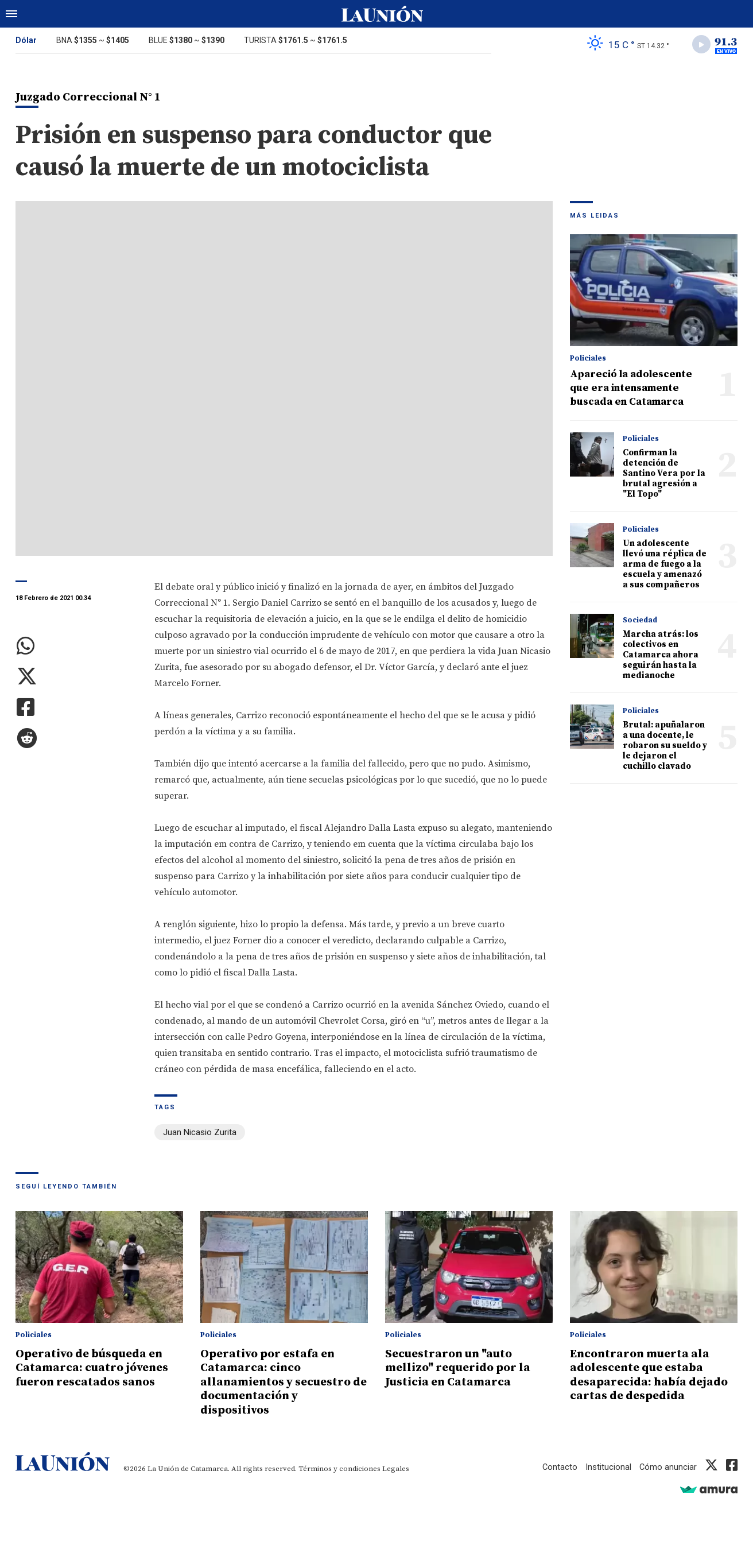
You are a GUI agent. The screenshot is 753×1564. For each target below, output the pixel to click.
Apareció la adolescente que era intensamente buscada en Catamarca (631, 389)
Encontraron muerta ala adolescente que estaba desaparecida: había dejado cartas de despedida (651, 1374)
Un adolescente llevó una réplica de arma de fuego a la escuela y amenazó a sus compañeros (665, 565)
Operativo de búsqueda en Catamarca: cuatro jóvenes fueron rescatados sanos (94, 1367)
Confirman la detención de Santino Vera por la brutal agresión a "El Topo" (664, 474)
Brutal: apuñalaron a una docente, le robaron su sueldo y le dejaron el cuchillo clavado (665, 747)
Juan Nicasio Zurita (199, 1133)
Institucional (608, 1466)
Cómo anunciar (668, 1466)
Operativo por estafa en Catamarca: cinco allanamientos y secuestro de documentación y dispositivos (279, 1381)
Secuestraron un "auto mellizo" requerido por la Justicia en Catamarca (461, 1367)
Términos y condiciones (339, 1467)
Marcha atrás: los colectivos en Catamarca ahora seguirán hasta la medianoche (660, 656)
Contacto (559, 1466)
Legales (395, 1467)
